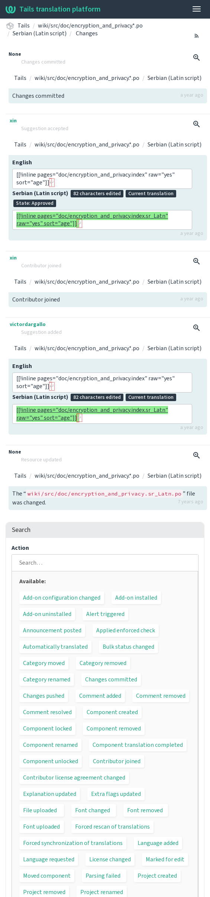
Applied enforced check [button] (125, 630)
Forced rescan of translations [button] (112, 827)
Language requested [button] (48, 859)
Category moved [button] (44, 663)
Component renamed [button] (50, 745)
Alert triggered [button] (105, 614)
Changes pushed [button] (43, 696)
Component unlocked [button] (50, 761)
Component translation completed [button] (138, 745)
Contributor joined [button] (116, 761)
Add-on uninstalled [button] (47, 614)
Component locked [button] (47, 729)
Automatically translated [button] (55, 647)
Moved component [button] (47, 876)
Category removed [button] (103, 663)
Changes (87, 33)
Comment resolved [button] (47, 712)
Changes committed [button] (111, 679)
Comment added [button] (100, 696)
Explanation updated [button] (49, 794)
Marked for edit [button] (165, 859)
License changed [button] (110, 859)
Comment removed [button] (160, 696)
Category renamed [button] (46, 679)
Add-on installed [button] (136, 598)
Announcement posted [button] (52, 630)
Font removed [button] (145, 810)
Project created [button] (157, 876)
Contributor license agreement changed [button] (74, 778)
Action (20, 548)
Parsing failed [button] (102, 876)
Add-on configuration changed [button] (61, 598)
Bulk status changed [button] (128, 647)
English (22, 162)
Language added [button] (158, 843)
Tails (23, 26)
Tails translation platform (53, 9)
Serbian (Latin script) (40, 33)
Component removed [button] (114, 729)
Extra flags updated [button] (116, 794)
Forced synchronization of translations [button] (73, 843)
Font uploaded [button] (41, 827)
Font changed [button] (92, 810)
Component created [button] (112, 712)
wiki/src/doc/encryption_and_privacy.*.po (90, 26)
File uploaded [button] (40, 810)
